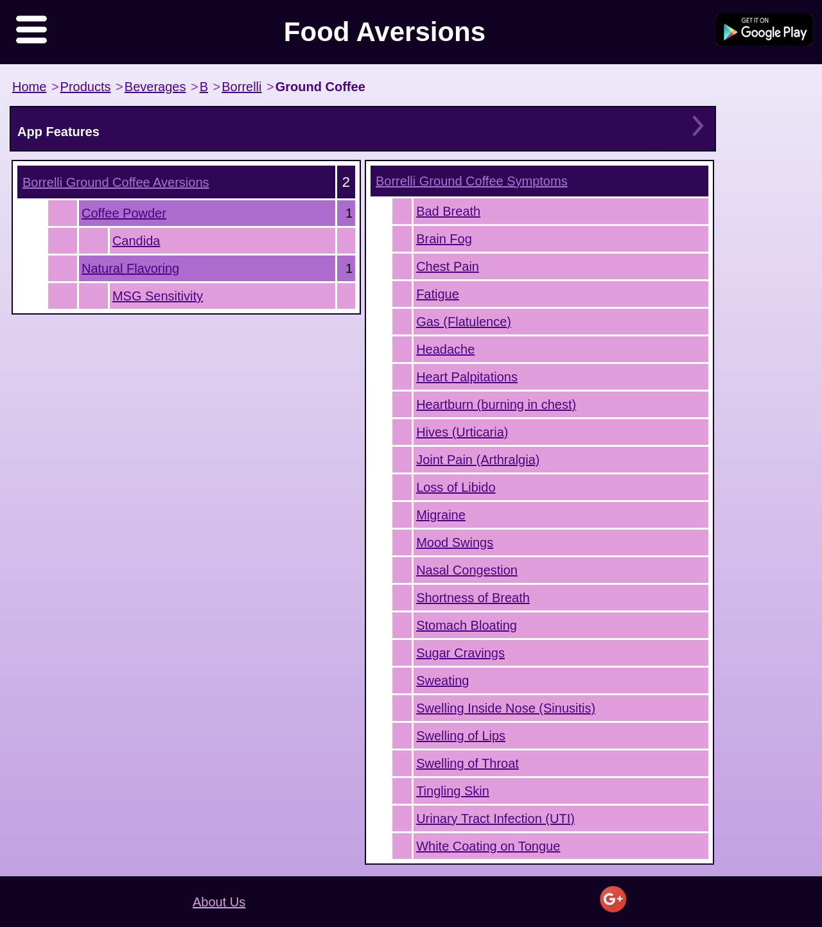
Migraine (441, 515)
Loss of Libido (455, 487)
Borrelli (241, 87)
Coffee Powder (124, 213)
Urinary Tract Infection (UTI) (495, 818)
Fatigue (437, 294)
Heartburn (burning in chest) (496, 404)
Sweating (442, 680)
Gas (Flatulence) (463, 322)
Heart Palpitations (467, 377)
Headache (445, 349)
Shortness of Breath (473, 598)
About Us (219, 902)
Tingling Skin (452, 791)
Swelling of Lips (460, 736)
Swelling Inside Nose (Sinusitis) (505, 708)
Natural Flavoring (130, 268)
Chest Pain (447, 266)
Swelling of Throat (467, 763)
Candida (136, 241)
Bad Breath (448, 211)
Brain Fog (444, 239)
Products (85, 87)
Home (29, 87)
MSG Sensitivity (157, 296)
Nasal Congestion (467, 570)
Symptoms (472, 181)
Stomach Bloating (466, 625)
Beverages (155, 87)
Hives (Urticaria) (462, 432)
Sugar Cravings (460, 653)
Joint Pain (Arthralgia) (477, 460)
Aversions (115, 182)
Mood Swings (454, 542)
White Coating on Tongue (488, 846)
